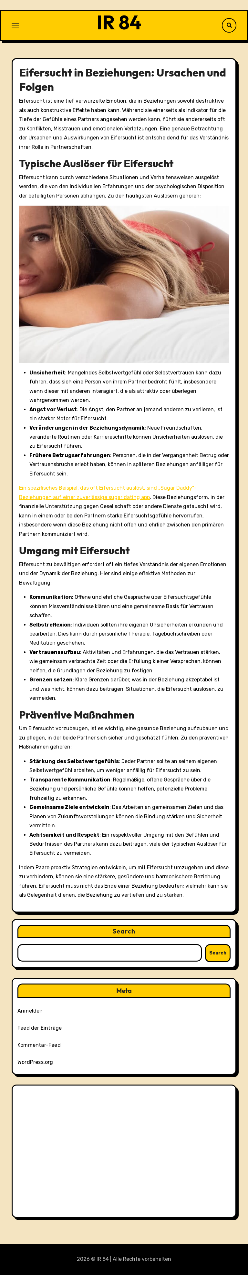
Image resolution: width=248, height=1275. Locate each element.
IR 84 (119, 22)
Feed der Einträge (39, 1028)
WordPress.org (35, 1062)
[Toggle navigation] (15, 25)
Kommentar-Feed (39, 1045)
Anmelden (30, 1011)
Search (124, 931)
